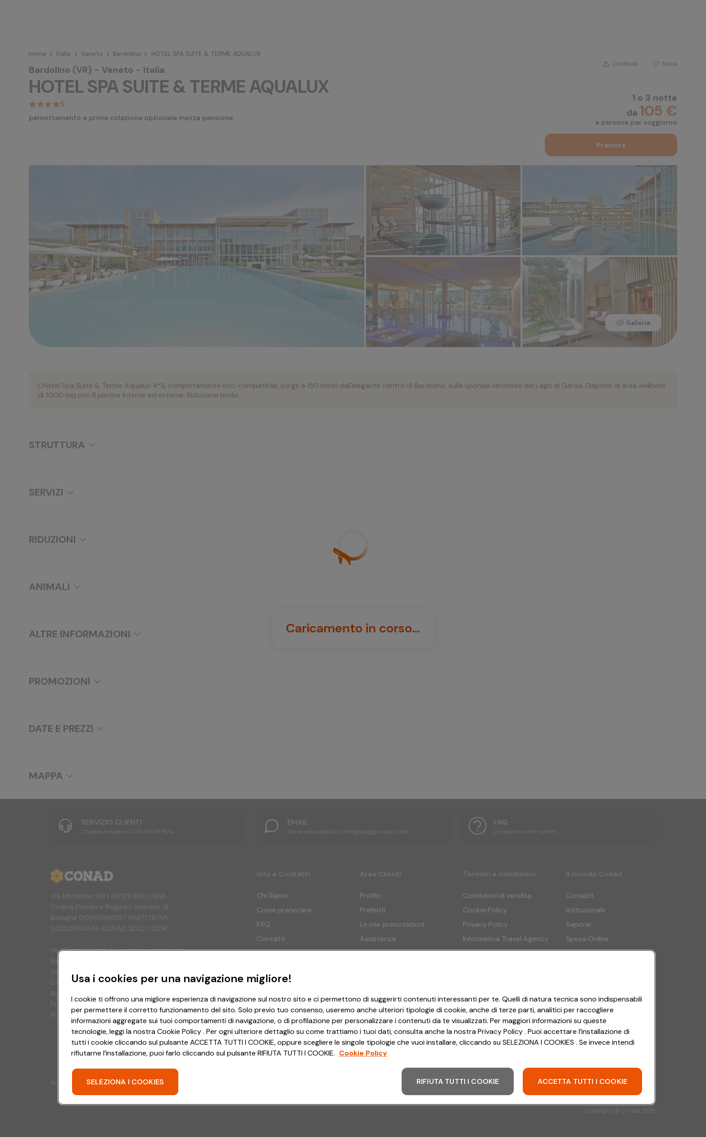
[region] (357, 1027)
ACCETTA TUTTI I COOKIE (582, 1081)
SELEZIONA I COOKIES (125, 1082)
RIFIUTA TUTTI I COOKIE (457, 1081)
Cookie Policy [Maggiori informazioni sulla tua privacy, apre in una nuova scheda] (363, 1053)
